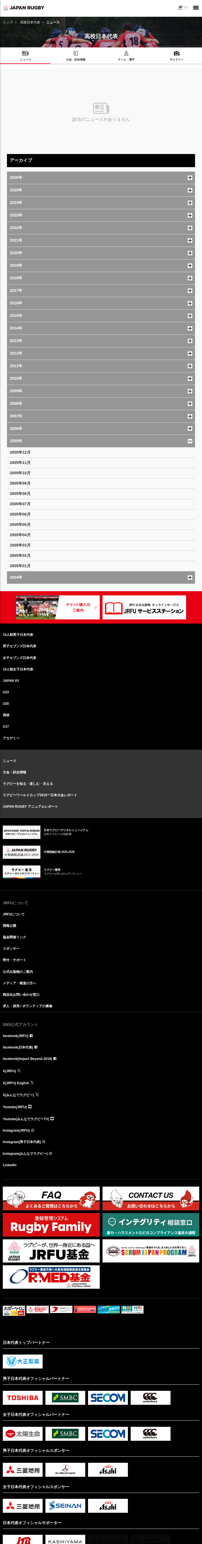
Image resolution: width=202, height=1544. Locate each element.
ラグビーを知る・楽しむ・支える (28, 784)
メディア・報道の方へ (19, 983)
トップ (8, 22)
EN (185, 7)
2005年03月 (20, 545)
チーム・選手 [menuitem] (126, 59)
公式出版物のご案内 (18, 972)
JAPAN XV (11, 681)
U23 (6, 692)
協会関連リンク (14, 937)
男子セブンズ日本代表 (19, 646)
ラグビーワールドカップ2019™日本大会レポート (40, 795)
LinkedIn (9, 1165)
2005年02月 (20, 555)
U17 (6, 726)
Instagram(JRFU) (16, 1130)
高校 (6, 715)
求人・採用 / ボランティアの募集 (27, 1006)
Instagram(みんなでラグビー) (25, 1154)
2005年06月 (20, 514)
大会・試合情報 (14, 772)
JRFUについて (14, 914)
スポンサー (11, 949)
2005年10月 (20, 473)
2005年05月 (20, 524)
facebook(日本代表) (18, 1047)
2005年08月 (20, 493)
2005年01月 (20, 566)
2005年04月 (20, 535)
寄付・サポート (14, 960)
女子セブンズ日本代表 (19, 658)
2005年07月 (20, 504)
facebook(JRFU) (15, 1036)
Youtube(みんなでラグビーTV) (26, 1119)
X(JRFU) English (16, 1083)
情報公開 (9, 926)
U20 (6, 704)
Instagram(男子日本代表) (22, 1142)
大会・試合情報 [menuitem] (76, 59)
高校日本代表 (30, 22)
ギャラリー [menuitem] (177, 59)
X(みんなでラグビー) (18, 1095)
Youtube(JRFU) (15, 1107)
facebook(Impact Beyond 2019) (27, 1059)
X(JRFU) (9, 1071)
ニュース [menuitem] (25, 59)
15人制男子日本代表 (18, 635)
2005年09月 (20, 483)
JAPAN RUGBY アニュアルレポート (30, 807)
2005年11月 (20, 462)
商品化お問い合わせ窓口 (21, 995)
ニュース (9, 761)
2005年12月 (20, 452)
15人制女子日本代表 (18, 669)
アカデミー (11, 738)
